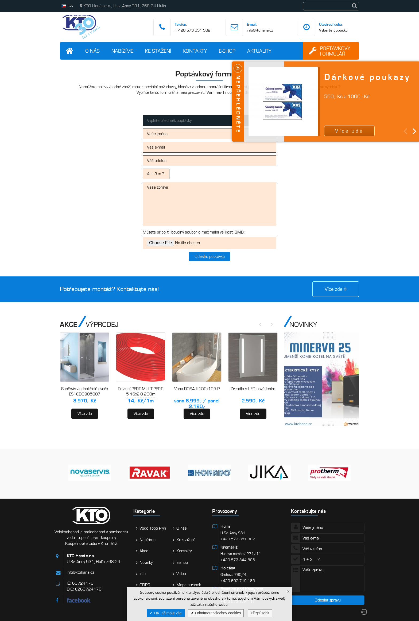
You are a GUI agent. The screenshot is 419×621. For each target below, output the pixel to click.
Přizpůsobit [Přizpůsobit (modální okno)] (260, 613)
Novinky (146, 562)
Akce (143, 551)
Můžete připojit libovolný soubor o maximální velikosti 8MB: (194, 232)
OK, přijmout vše (165, 613)
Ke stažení (158, 51)
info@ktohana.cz (260, 30)
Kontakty (195, 51)
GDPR (144, 585)
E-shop (227, 51)
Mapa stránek (188, 585)
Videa (181, 573)
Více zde (84, 413)
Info (142, 573)
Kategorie (144, 511)
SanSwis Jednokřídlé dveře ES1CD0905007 (84, 391)
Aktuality (259, 51)
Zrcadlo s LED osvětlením (253, 388)
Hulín (225, 526)
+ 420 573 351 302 (192, 30)
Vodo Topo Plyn (152, 528)
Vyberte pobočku (333, 30)
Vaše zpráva (209, 204)
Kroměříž (229, 547)
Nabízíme (122, 51)
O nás (92, 51)
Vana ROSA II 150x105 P (197, 388)
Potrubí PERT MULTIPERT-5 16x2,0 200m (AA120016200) (141, 394)
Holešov (227, 568)
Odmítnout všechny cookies (216, 613)
